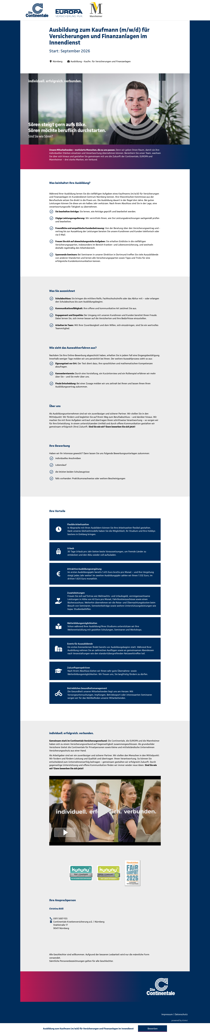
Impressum (167, 1014)
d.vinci (185, 1020)
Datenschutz (181, 1014)
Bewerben (153, 1028)
